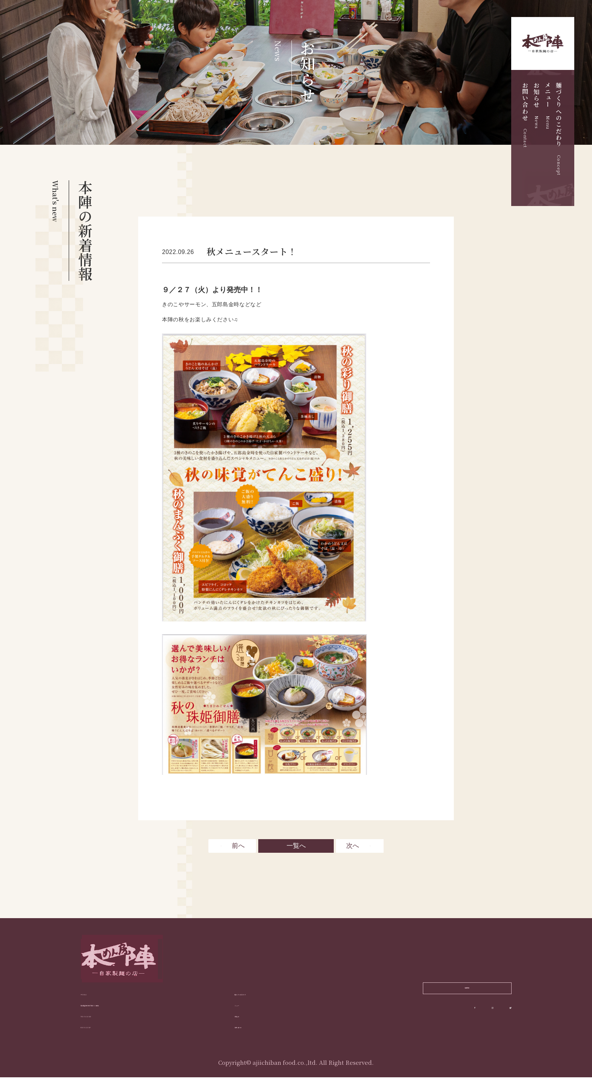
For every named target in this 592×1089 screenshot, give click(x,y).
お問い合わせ (525, 115)
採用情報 (467, 993)
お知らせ (536, 105)
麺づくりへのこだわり (559, 128)
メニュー (548, 105)
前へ (238, 846)
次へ (352, 846)
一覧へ (296, 846)
